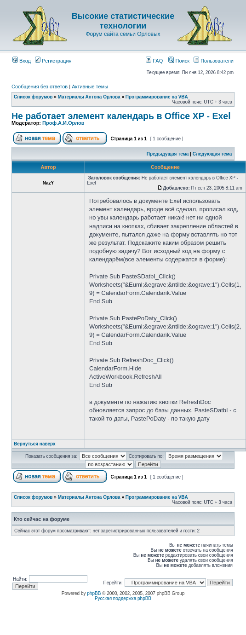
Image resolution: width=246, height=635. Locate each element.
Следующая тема (212, 153)
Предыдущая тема (168, 153)
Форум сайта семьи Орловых (123, 34)
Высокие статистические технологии (123, 21)
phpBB (94, 593)
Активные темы (90, 86)
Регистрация (53, 61)
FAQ (154, 61)
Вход (21, 61)
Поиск (178, 61)
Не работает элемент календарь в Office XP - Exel (121, 116)
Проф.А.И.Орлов (63, 123)
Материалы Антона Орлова (89, 96)
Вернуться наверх (35, 443)
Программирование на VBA (157, 96)
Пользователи (214, 61)
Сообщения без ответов (39, 86)
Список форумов (33, 96)
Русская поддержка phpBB (123, 598)
